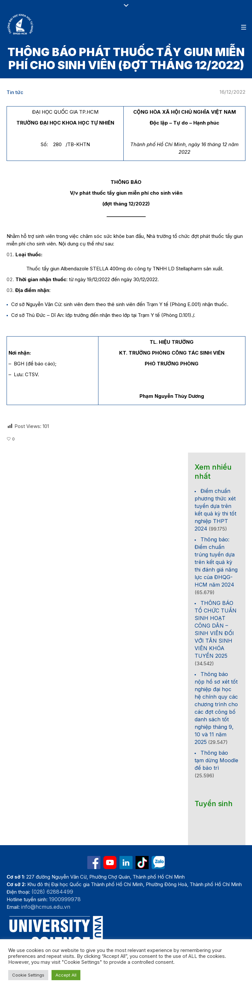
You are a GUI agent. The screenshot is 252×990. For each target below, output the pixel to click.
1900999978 (65, 899)
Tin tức (15, 92)
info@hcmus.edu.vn (45, 906)
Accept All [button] (65, 975)
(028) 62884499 (52, 891)
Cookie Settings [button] (28, 975)
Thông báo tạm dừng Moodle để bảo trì (216, 760)
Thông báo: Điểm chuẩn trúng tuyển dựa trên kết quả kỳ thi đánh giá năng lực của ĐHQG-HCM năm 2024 (216, 562)
